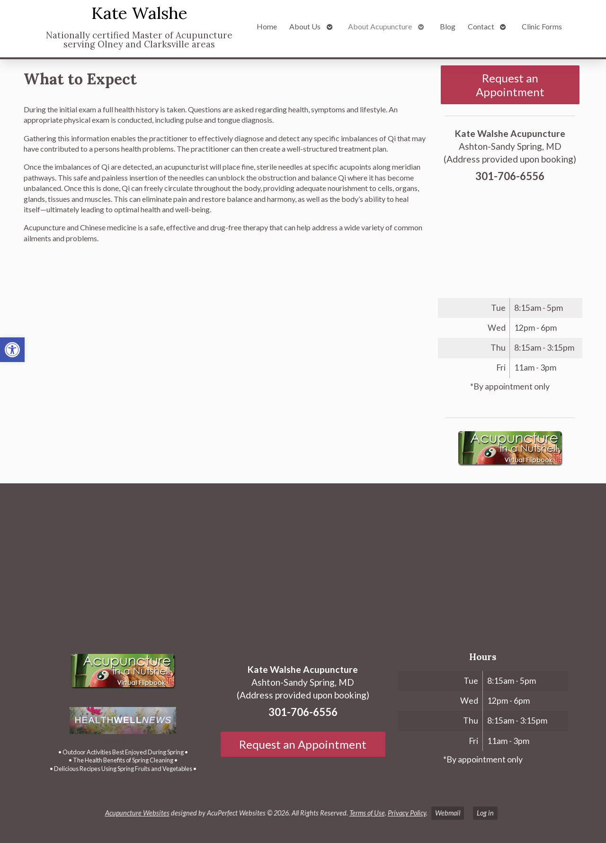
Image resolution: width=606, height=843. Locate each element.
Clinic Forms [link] (542, 26)
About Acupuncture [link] (380, 26)
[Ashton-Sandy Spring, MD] (303, 562)
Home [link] (267, 26)
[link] (12, 349)
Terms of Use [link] (367, 813)
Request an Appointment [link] (510, 85)
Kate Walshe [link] (139, 13)
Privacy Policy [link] (407, 813)
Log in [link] (485, 813)
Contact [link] (481, 26)
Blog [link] (447, 26)
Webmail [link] (447, 813)
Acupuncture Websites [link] (137, 813)
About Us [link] (305, 26)
